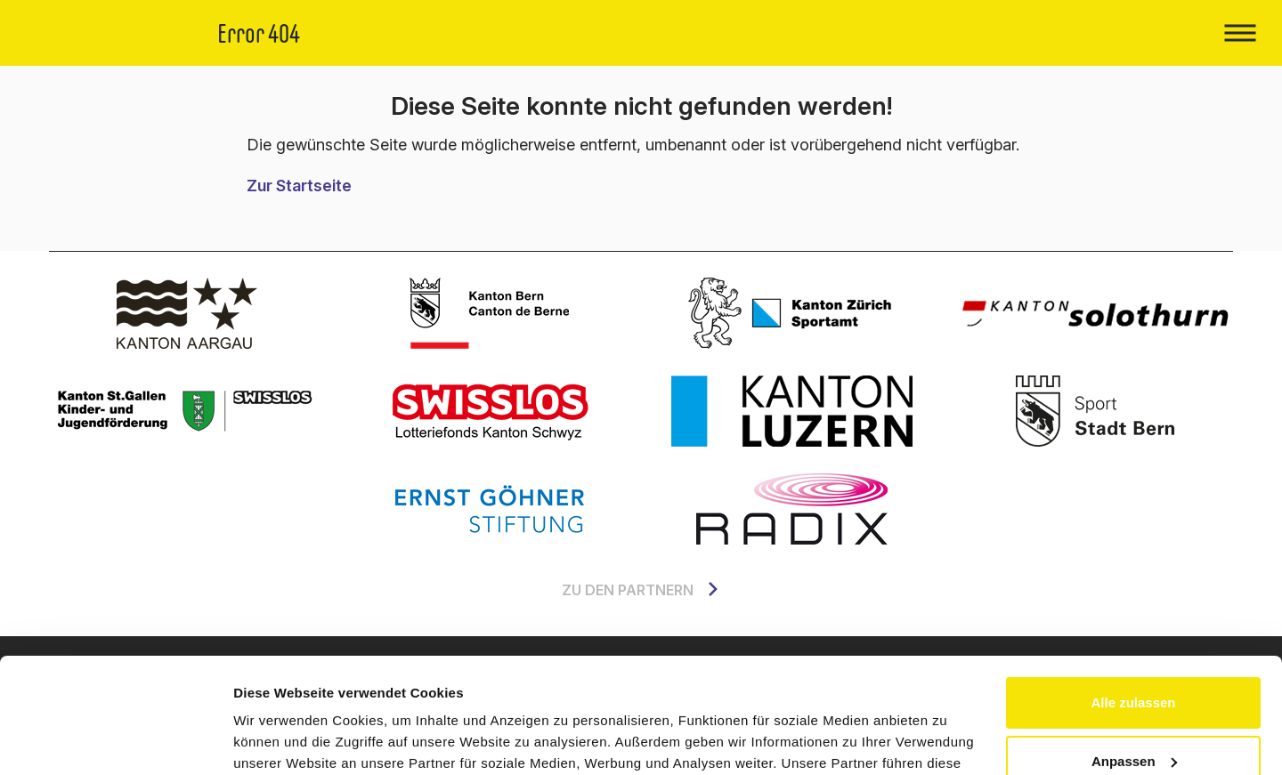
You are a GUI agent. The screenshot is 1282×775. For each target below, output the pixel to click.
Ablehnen (1133, 704)
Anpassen (1134, 645)
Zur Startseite (299, 185)
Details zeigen (278, 739)
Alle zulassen (1133, 587)
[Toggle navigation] (1239, 32)
